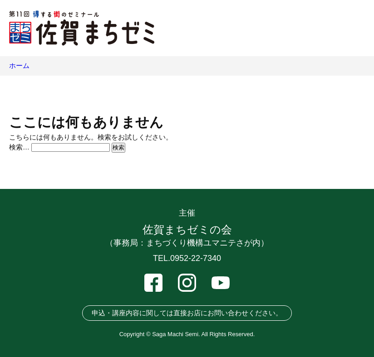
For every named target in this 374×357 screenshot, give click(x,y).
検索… (19, 147)
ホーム (19, 65)
